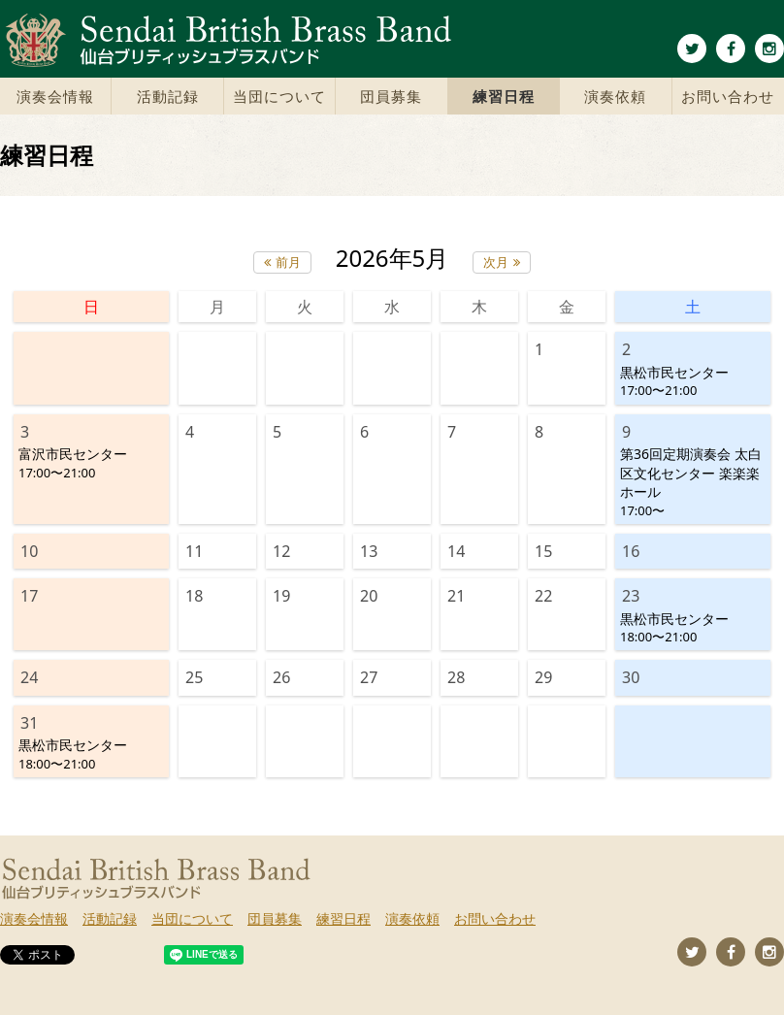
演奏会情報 (55, 96)
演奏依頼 (615, 96)
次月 (495, 262)
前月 (288, 262)
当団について (279, 96)
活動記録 (168, 96)
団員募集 (391, 96)
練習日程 (504, 96)
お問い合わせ (727, 96)
